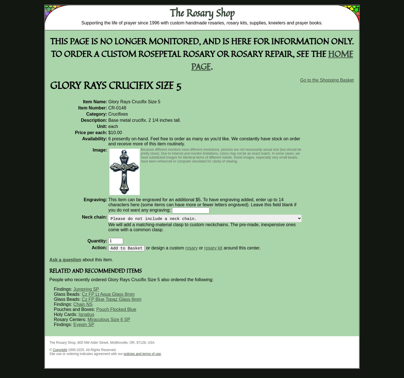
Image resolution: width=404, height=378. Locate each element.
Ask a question (65, 264)
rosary (191, 252)
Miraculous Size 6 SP (109, 324)
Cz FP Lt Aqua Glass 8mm (108, 298)
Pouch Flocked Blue (116, 313)
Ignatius (86, 319)
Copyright (60, 354)
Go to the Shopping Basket (327, 80)
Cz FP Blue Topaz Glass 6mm (112, 303)
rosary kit (213, 252)
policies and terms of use (142, 358)
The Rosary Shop (202, 12)
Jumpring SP (86, 293)
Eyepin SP (83, 329)
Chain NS (82, 308)
